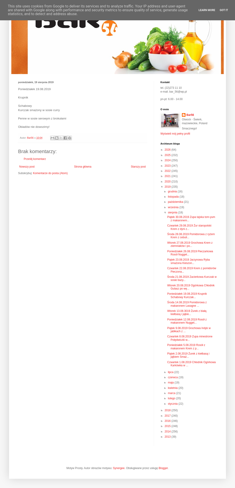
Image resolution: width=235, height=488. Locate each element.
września (173, 207)
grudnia (173, 191)
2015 (168, 426)
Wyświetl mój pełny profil (175, 133)
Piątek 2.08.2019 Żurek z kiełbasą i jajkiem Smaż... (188, 355)
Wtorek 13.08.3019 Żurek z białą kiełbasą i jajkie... (186, 312)
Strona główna (83, 166)
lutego (172, 398)
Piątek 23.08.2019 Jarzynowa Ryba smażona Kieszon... (188, 261)
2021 (168, 176)
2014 (168, 431)
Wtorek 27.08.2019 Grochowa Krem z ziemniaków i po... (190, 244)
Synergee (119, 468)
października (176, 201)
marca (172, 393)
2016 (168, 421)
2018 (168, 410)
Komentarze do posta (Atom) (50, 173)
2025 (168, 155)
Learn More (207, 10)
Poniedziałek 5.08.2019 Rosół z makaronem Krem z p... (186, 346)
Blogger (163, 468)
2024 (168, 160)
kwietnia (173, 388)
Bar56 (190, 115)
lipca (171, 372)
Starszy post (138, 166)
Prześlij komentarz (35, 159)
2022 (168, 171)
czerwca (173, 377)
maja (171, 382)
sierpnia (173, 212)
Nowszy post (27, 166)
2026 (168, 149)
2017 (168, 415)
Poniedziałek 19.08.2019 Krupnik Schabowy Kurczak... (187, 295)
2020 (168, 181)
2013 (168, 436)
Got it (224, 10)
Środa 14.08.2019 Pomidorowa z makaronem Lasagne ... (187, 304)
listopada (173, 196)
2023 (168, 165)
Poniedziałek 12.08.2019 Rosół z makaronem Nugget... (187, 321)
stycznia (173, 403)
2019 (168, 186)
